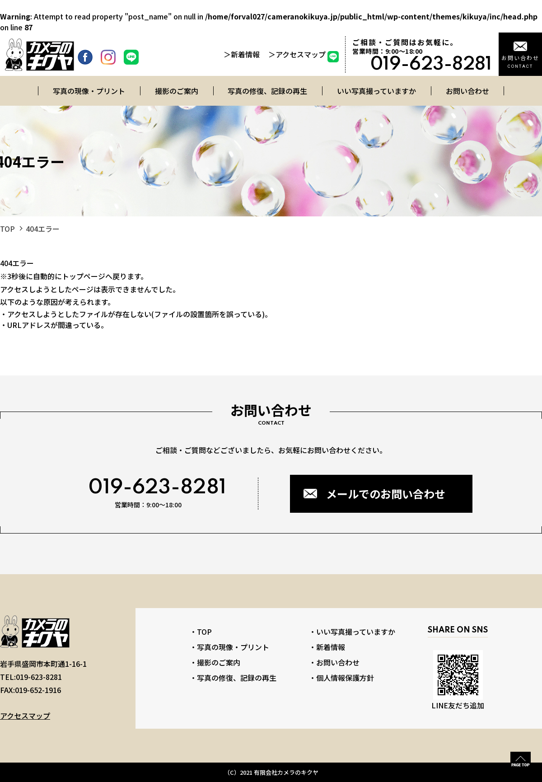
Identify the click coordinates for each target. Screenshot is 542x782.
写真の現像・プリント (89, 90)
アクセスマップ (25, 715)
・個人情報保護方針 (341, 677)
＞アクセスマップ (297, 54)
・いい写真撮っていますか (352, 631)
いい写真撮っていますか (376, 90)
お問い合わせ (467, 90)
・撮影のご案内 (215, 662)
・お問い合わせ (334, 662)
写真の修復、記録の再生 (267, 90)
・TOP (201, 631)
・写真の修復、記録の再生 (233, 677)
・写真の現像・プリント (229, 647)
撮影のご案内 (176, 90)
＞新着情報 (243, 54)
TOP (7, 228)
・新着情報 (327, 647)
